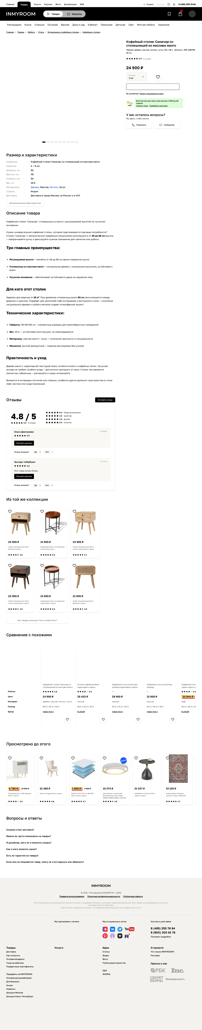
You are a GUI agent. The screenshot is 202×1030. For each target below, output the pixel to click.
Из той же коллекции (27, 499)
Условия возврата (15, 959)
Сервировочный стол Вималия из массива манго (52, 548)
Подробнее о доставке (158, 106)
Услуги (37, 4)
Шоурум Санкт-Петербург (19, 996)
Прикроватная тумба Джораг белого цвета (19, 794)
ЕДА (105, 970)
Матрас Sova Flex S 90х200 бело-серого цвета (82, 794)
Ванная (65, 24)
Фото (58, 4)
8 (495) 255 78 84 (187, 4)
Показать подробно (161, 936)
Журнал (48, 4)
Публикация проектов (114, 963)
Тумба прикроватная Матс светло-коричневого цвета (83, 548)
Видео (106, 955)
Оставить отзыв (105, 400)
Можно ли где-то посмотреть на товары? (28, 836)
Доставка (11, 951)
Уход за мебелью (15, 963)
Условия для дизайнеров (18, 978)
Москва (160, 4)
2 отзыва (147, 58)
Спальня (39, 24)
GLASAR (81, 711)
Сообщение (169, 125)
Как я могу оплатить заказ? (21, 849)
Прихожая (107, 24)
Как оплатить (13, 955)
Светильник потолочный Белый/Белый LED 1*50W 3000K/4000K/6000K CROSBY (114, 795)
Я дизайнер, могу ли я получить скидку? (28, 842)
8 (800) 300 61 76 (163, 932)
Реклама (155, 955)
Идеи (106, 947)
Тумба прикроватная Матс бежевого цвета (18, 548)
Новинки (10, 989)
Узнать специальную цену (152, 93)
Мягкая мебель (146, 24)
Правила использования (71, 896)
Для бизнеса (12, 981)
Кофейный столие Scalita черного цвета (144, 794)
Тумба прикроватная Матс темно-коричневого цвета (18, 602)
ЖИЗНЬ (106, 974)
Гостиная (53, 24)
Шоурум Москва (14, 992)
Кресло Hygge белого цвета (51, 793)
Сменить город (142, 106)
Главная (10, 4)
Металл (54, 187)
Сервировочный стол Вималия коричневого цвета (52, 602)
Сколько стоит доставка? (20, 829)
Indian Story (48, 711)
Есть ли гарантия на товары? (22, 855)
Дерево (35, 187)
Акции (9, 985)
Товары (24, 4)
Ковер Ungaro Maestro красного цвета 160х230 (175, 794)
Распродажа (14, 24)
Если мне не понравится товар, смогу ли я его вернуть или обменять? (45, 862)
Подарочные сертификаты (20, 966)
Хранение (163, 24)
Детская (120, 24)
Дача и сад (78, 24)
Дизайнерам (70, 4)
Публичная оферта (133, 896)
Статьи (106, 951)
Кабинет (93, 24)
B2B (82, 4)
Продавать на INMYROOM (19, 974)
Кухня (27, 24)
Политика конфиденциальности (103, 896)
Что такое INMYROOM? (162, 951)
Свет (131, 24)
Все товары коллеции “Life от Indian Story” (37, 620)
